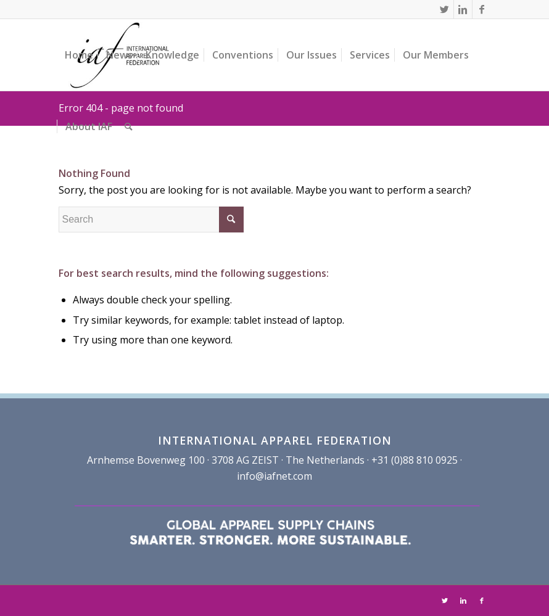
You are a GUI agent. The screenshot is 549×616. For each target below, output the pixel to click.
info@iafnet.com (274, 476)
